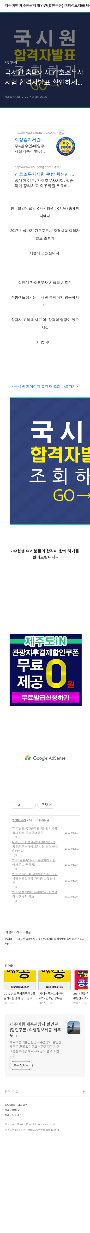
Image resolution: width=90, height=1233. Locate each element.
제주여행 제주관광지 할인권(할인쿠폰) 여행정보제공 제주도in (35, 1030)
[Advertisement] (45, 758)
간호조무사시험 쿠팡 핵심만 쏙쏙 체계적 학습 (44, 174)
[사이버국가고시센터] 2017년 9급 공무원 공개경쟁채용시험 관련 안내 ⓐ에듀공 (35, 846)
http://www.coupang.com (33, 167)
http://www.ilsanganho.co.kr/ (35, 132)
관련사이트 (11, 1091)
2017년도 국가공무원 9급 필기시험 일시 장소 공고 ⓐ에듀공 (34, 830)
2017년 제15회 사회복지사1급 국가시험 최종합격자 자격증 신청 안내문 (35, 878)
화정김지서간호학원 (30, 139)
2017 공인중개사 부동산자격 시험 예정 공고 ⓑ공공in (34, 862)
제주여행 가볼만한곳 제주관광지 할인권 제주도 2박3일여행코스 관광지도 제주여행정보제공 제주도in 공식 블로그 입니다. (35, 1049)
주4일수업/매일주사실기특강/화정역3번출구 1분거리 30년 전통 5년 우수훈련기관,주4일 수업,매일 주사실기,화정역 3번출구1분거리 (30, 149)
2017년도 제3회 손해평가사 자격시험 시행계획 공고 (34, 894)
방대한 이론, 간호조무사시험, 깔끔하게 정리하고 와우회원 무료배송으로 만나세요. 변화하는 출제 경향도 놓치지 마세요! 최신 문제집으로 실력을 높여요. (44, 183)
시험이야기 (19, 820)
